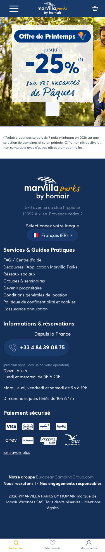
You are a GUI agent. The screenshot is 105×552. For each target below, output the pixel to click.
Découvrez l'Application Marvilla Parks (40, 267)
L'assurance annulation (25, 309)
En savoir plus (16, 452)
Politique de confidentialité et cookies (39, 302)
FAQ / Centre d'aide (22, 260)
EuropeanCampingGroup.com (65, 477)
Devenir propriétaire (22, 288)
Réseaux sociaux (19, 274)
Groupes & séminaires (24, 281)
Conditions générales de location (35, 295)
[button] (52, 235)
